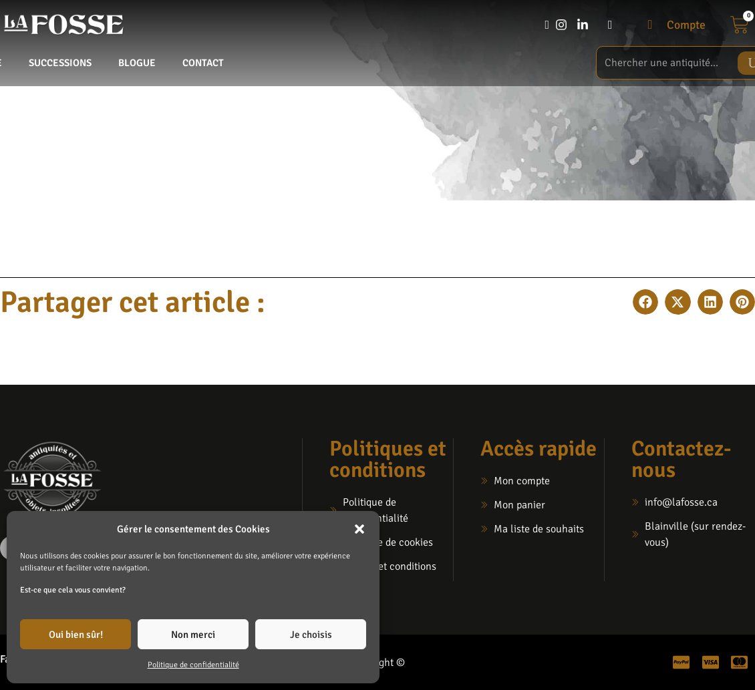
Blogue (137, 63)
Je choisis (311, 635)
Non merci (193, 635)
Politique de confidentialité (193, 665)
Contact (203, 63)
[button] (359, 529)
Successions (60, 63)
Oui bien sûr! (76, 635)
